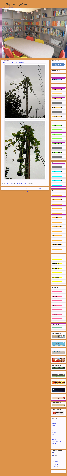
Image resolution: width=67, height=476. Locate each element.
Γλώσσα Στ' (54, 425)
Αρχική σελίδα (24, 188)
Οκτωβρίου (56, 461)
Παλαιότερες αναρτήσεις (43, 188)
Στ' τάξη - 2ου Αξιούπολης (15, 4)
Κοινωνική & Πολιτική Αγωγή (57, 436)
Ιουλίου (55, 466)
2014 (54, 460)
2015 (54, 458)
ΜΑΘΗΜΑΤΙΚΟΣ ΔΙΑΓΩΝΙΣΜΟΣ (57, 441)
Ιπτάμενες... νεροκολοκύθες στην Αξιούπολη (13, 62)
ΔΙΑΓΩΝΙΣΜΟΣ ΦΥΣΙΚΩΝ (56, 427)
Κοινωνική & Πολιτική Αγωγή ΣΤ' (57, 437)
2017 (54, 455)
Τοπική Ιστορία (54, 443)
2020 (54, 452)
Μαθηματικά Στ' (54, 439)
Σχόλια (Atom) (27, 191)
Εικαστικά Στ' (54, 430)
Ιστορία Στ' (54, 434)
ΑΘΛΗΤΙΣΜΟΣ (54, 421)
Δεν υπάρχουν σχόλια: (23, 183)
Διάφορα (6, 184)
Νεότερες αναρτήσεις (6, 188)
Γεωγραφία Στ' (54, 423)
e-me (53, 446)
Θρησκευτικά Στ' (55, 432)
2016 (54, 457)
